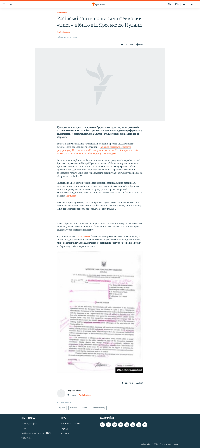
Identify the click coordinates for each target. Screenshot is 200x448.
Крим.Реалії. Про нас (70, 424)
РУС (169, 4)
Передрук (65, 429)
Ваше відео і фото (29, 424)
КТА (177, 4)
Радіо (23, 429)
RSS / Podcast (27, 438)
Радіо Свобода (63, 32)
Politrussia (71, 196)
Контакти (65, 433)
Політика (62, 13)
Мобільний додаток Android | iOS (36, 433)
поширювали (84, 236)
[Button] (127, 44)
